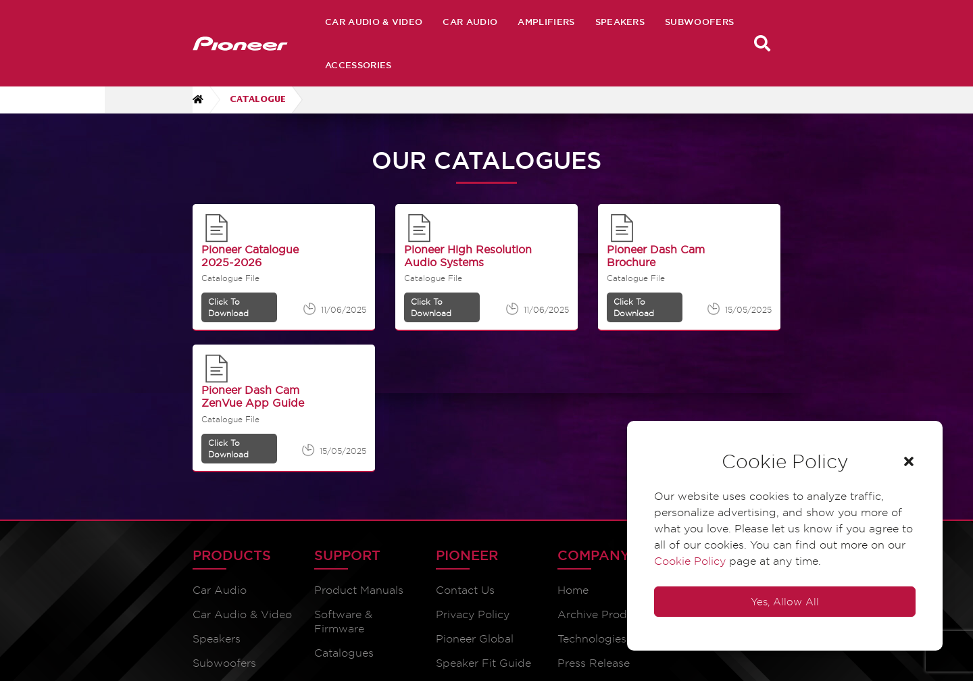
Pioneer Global (475, 639)
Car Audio (470, 21)
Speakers (620, 21)
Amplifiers (546, 21)
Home (573, 590)
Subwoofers (699, 21)
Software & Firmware (343, 621)
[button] (909, 461)
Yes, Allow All (785, 602)
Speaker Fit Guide (483, 663)
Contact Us (465, 590)
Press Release (593, 663)
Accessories (358, 65)
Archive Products (603, 614)
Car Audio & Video (373, 21)
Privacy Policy (472, 614)
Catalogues (344, 653)
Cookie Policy (690, 561)
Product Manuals (358, 590)
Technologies (591, 639)
